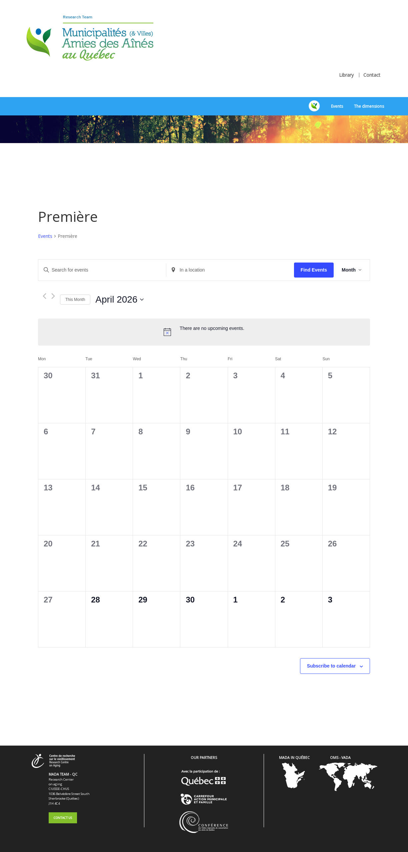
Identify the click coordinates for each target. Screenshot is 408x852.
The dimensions (369, 96)
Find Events (314, 260)
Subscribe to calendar (331, 656)
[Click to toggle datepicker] (119, 290)
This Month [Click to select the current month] (75, 290)
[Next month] (53, 286)
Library (346, 63)
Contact (371, 63)
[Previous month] (44, 286)
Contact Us (63, 808)
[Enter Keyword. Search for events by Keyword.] (102, 260)
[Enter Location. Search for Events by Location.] (230, 260)
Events (337, 96)
